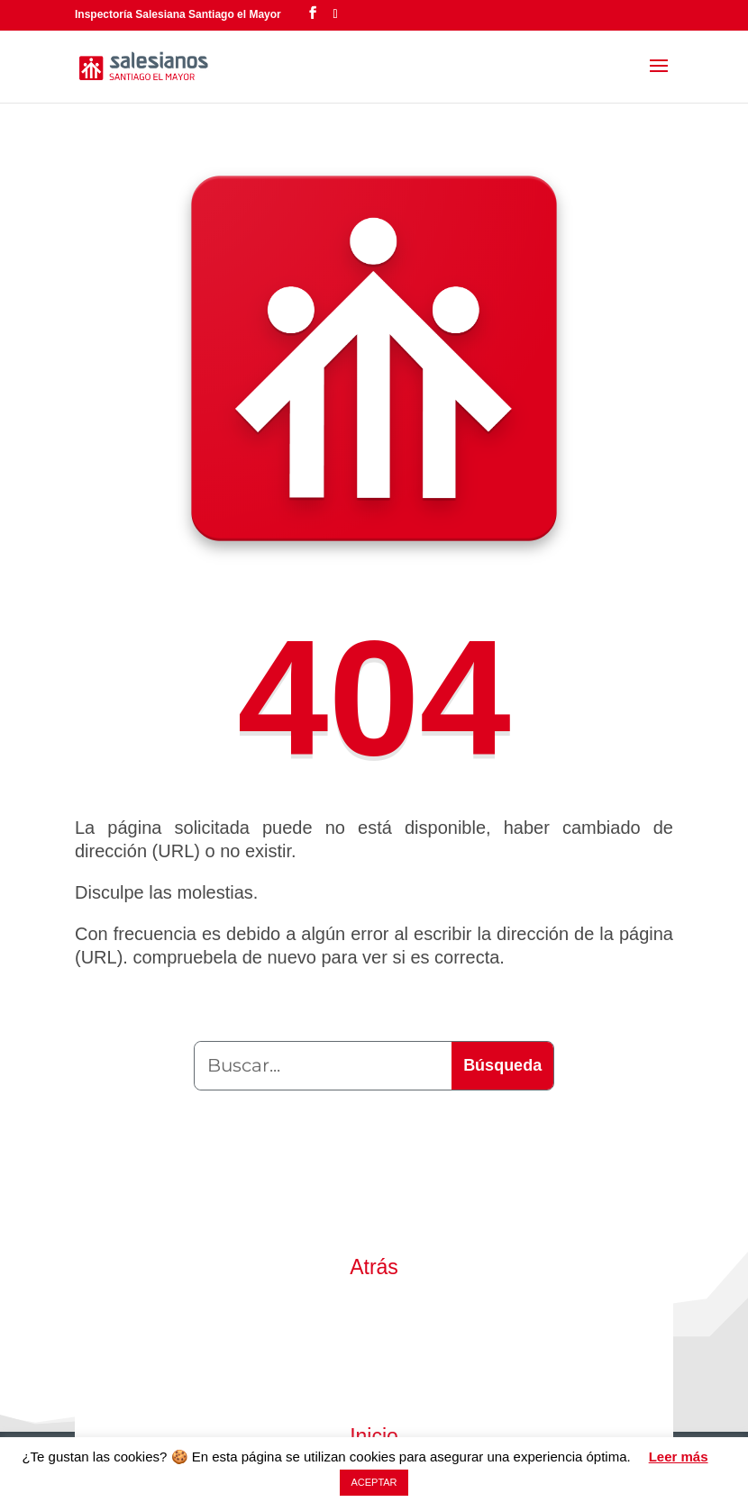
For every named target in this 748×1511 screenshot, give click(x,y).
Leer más (678, 1456)
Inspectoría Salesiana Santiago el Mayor (178, 14)
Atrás (374, 1267)
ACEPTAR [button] (374, 1482)
